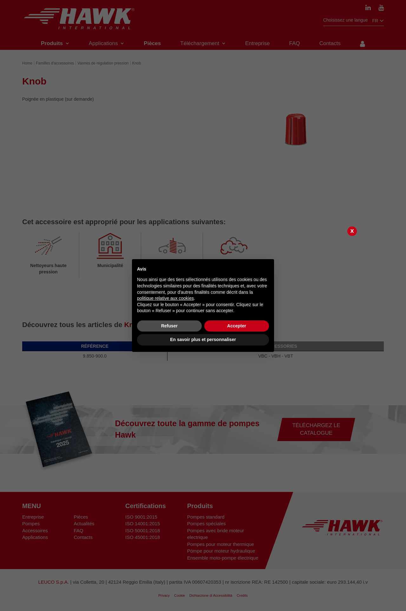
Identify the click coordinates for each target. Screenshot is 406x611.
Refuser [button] (169, 325)
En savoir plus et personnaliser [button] (203, 339)
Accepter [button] (236, 325)
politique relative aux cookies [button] (165, 298)
